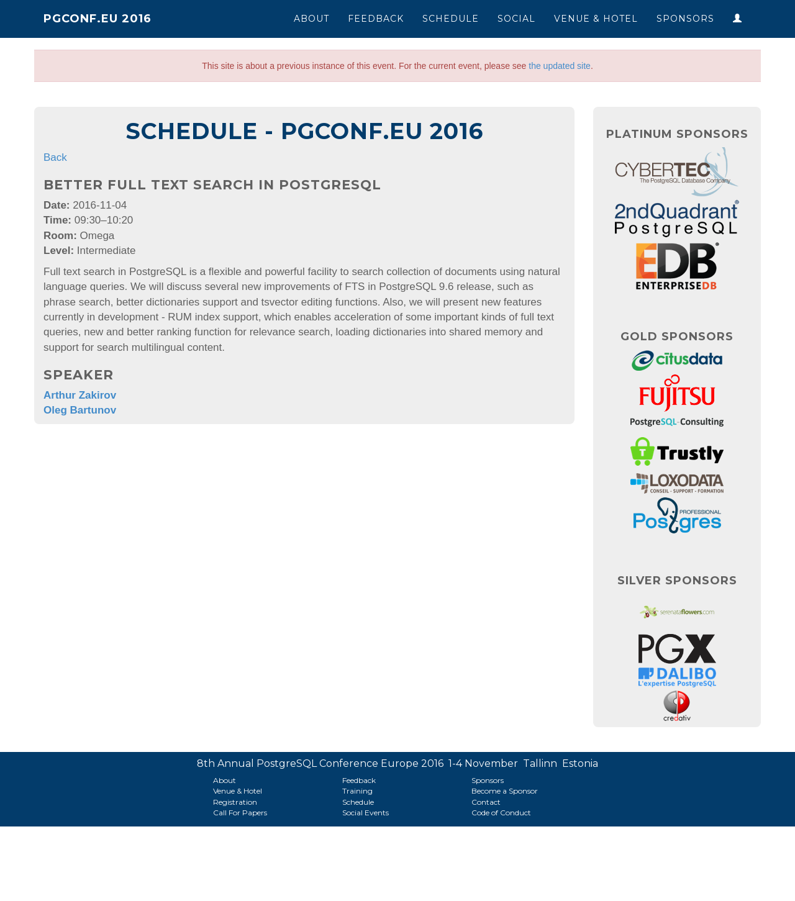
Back (55, 157)
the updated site (560, 66)
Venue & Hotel (596, 18)
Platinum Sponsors (677, 134)
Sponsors (685, 18)
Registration (235, 802)
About (311, 18)
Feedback (376, 18)
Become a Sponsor (504, 790)
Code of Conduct (501, 812)
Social (516, 18)
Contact (486, 802)
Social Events (365, 812)
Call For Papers (240, 812)
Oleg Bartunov (79, 410)
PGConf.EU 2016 (97, 18)
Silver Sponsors (677, 580)
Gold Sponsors (677, 336)
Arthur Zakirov (79, 395)
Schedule (450, 18)
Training (357, 790)
